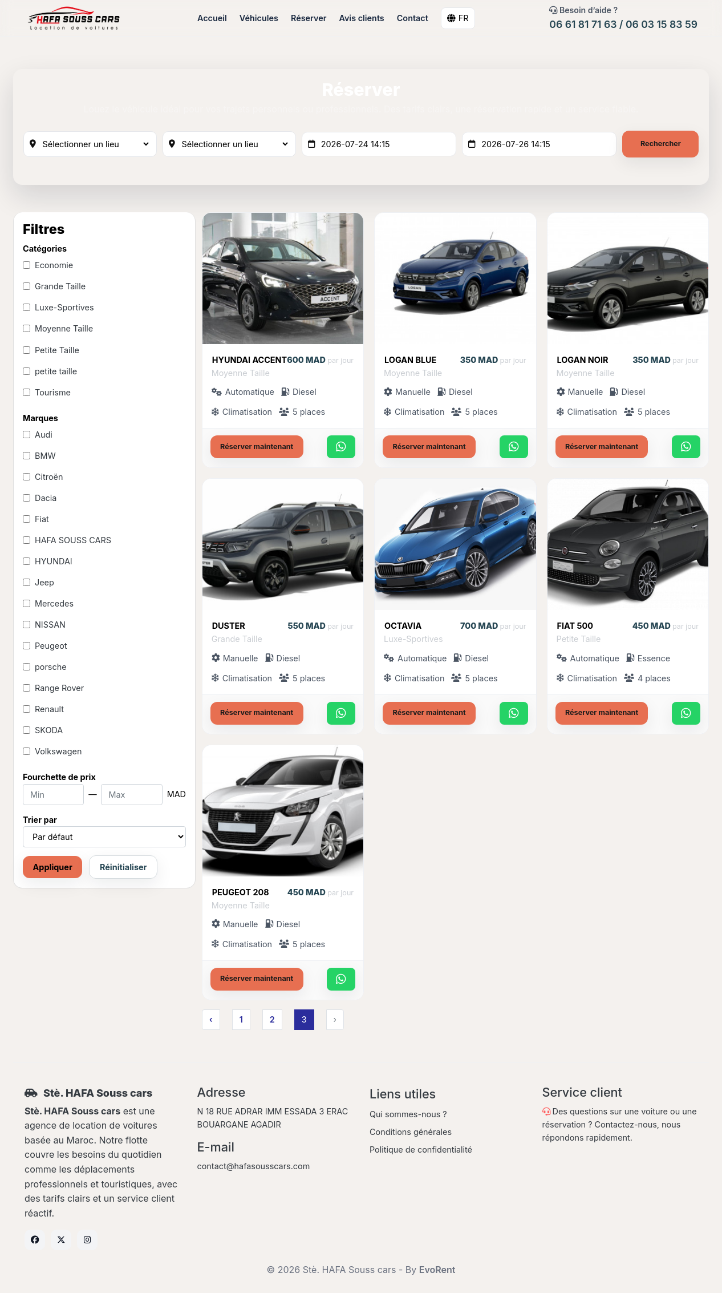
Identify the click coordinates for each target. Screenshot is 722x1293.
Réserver (309, 18)
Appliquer (52, 869)
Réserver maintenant (256, 448)
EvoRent (437, 1271)
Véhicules (259, 18)
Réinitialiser (123, 869)
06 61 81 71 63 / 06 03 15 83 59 (623, 24)
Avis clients (362, 18)
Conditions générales (411, 1133)
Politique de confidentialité (421, 1151)
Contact (413, 18)
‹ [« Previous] (210, 1021)
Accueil (213, 18)
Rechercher (660, 144)
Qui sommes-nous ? (408, 1116)
